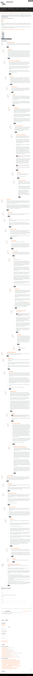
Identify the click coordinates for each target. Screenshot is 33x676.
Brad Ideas (9, 2)
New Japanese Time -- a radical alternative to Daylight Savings (10, 664)
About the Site (4, 624)
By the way (9, 199)
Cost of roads (10, 212)
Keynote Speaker (3, 8)
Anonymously (10, 358)
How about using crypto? (11, 352)
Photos (22, 8)
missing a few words (22, 180)
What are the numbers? (12, 493)
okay (19, 346)
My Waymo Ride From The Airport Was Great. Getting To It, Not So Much (11, 663)
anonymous (11, 371)
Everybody (19, 334)
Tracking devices (13, 391)
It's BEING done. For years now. (14, 564)
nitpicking (12, 519)
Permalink (5, 63)
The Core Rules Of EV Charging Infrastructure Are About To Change (10, 661)
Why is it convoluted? (16, 423)
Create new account (4, 640)
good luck (14, 558)
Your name (2, 589)
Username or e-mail (3, 634)
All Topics (26, 8)
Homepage (2, 596)
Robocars (17, 8)
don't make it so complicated (14, 60)
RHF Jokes (2, 10)
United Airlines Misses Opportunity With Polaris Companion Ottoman (10, 662)
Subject (2, 599)
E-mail (2, 592)
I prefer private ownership (21, 310)
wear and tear (13, 240)
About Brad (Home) (11, 8)
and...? (10, 218)
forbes (2, 22)
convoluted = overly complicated (20, 446)
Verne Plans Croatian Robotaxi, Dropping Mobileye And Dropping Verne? (11, 660)
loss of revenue (14, 86)
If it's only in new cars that (21, 134)
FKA (1, 42)
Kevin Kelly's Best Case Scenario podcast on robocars (9, 668)
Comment (2, 602)
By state (11, 76)
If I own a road (15, 251)
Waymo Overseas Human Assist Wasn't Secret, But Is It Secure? (10, 667)
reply (9, 58)
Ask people (10, 49)
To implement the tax (10, 42)
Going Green (3, 20)
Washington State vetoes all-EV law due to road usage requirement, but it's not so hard (14, 29)
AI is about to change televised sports (7, 666)
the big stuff (10, 483)
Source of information (15, 548)
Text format (3, 611)
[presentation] (8, 616)
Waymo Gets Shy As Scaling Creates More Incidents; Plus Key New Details (11, 665)
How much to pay (13, 229)
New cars (19, 172)
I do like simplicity (10, 475)
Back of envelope (12, 507)
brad (5, 18)
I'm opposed (16, 107)
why (14, 258)
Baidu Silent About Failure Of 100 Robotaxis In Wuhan (9, 659)
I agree (13, 94)
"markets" (13, 413)
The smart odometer (18, 125)
